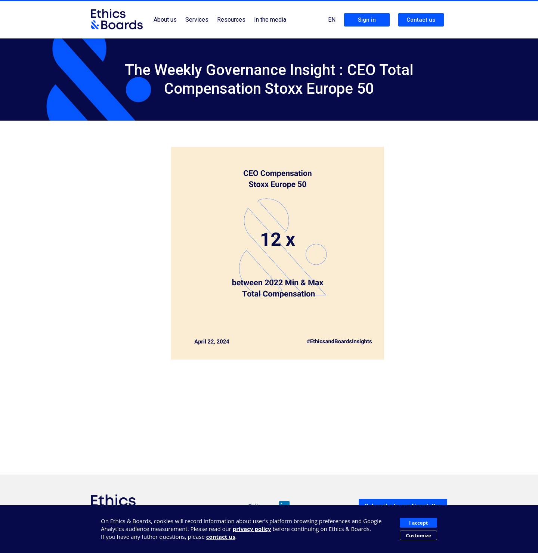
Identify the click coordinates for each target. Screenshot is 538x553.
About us (165, 19)
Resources (231, 19)
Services (196, 19)
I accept (418, 522)
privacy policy (252, 528)
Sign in (367, 19)
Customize (418, 535)
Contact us (420, 19)
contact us (220, 536)
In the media (270, 19)
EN (332, 19)
